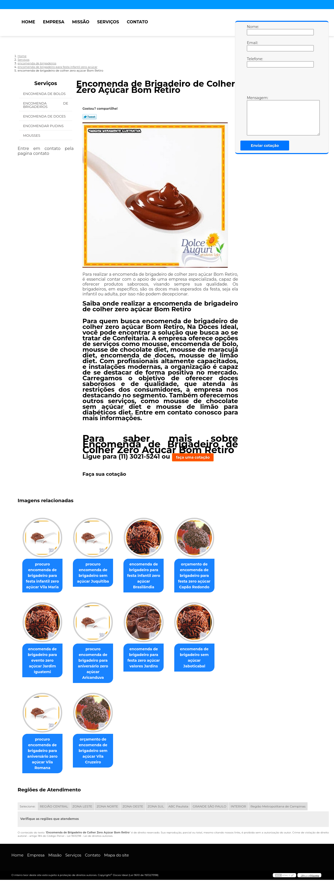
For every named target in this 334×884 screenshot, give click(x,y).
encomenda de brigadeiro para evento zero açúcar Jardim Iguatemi (43, 664)
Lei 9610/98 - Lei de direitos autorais (90, 840)
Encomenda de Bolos (44, 94)
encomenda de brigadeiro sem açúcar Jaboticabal (201, 661)
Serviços (108, 21)
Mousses (32, 135)
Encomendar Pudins (44, 126)
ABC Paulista (178, 810)
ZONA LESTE (82, 810)
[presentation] (279, 83)
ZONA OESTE (132, 810)
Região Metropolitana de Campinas (278, 810)
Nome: (252, 29)
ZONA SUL (156, 810)
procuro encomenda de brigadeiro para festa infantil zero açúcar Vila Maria (43, 579)
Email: (252, 45)
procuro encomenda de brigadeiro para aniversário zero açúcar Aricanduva (96, 667)
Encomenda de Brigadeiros (45, 105)
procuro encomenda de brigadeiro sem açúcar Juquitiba (96, 576)
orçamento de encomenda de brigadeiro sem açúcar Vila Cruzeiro (96, 755)
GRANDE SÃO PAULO (209, 810)
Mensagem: (252, 115)
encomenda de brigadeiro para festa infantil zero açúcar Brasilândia (148, 576)
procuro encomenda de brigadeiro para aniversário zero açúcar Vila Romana (43, 757)
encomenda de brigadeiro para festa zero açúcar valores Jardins (149, 664)
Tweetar (89, 116)
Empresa (53, 21)
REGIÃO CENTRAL (54, 810)
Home (28, 21)
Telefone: (252, 62)
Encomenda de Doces (45, 116)
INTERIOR (238, 810)
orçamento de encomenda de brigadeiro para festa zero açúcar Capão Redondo (201, 579)
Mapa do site (116, 859)
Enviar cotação (265, 145)
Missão (80, 21)
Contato (137, 21)
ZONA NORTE (107, 810)
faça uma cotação (193, 457)
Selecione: (27, 810)
